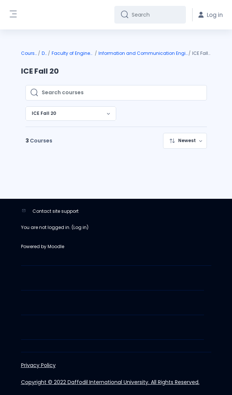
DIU (44, 53)
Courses (29, 53)
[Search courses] (122, 92)
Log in (80, 227)
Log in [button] (210, 15)
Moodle (56, 246)
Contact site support (55, 211)
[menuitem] (185, 141)
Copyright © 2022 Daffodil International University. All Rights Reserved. (110, 382)
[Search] (156, 14)
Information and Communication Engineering (143, 53)
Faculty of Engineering (73, 53)
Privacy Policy (38, 365)
